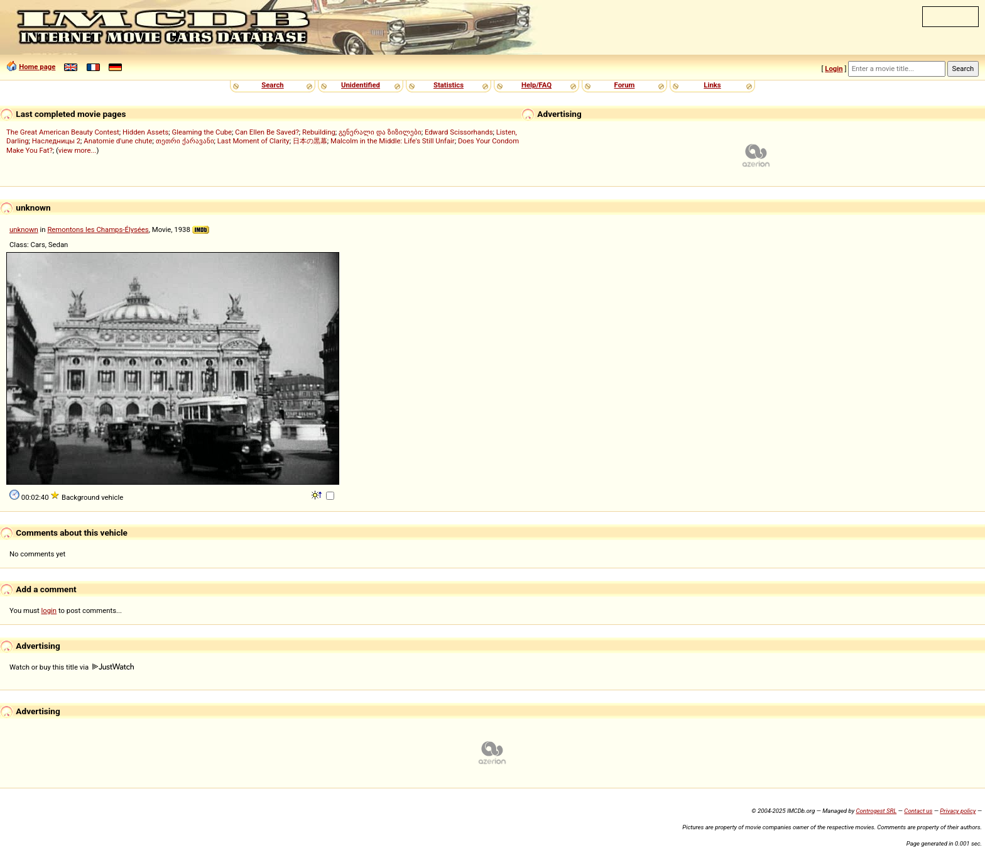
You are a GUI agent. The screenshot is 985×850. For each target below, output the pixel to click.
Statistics (448, 84)
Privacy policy (958, 810)
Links (712, 84)
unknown (23, 229)
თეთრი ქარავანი (185, 140)
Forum (624, 84)
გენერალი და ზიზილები (380, 132)
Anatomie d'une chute (118, 140)
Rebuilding (318, 132)
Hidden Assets (145, 132)
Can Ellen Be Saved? (266, 132)
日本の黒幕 (310, 140)
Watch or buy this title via (71, 667)
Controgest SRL (876, 810)
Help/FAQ (536, 84)
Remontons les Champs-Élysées (97, 229)
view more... (77, 150)
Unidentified (360, 84)
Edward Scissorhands (459, 132)
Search (272, 84)
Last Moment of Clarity (253, 140)
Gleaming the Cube (202, 132)
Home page (37, 66)
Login (833, 68)
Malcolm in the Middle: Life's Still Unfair (392, 140)
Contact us (918, 810)
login (49, 610)
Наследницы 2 (56, 140)
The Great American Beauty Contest (62, 132)
